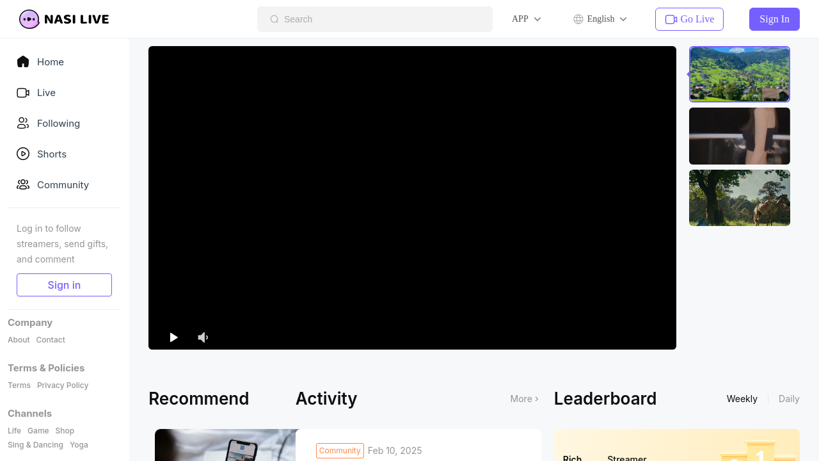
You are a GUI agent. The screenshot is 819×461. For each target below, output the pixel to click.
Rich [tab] (572, 420)
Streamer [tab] (626, 420)
